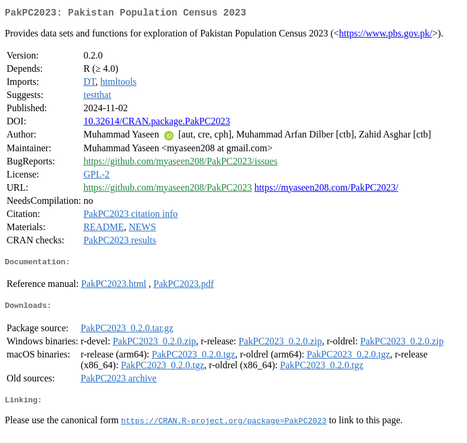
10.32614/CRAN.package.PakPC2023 (156, 123)
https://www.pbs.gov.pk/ (385, 35)
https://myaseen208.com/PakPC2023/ (326, 190)
